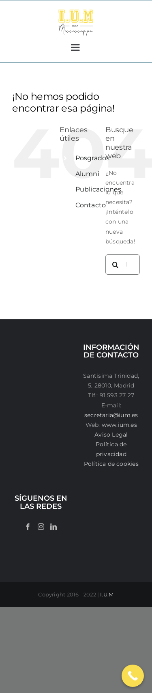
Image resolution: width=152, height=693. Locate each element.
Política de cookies (111, 463)
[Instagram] (41, 526)
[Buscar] (115, 264)
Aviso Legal (111, 434)
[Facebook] (28, 526)
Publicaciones (98, 189)
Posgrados (92, 158)
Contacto (90, 205)
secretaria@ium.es (111, 415)
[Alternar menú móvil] (76, 47)
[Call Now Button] (133, 676)
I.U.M (106, 594)
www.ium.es (119, 424)
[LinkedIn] (53, 526)
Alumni (87, 174)
